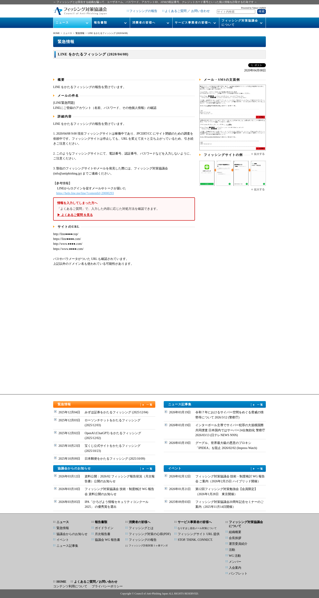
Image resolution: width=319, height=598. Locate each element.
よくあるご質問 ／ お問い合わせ (187, 11)
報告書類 (100, 22)
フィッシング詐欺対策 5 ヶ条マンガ (148, 545)
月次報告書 (102, 534)
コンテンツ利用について (70, 586)
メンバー (235, 561)
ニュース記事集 (216, 404)
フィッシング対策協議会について (240, 22)
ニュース (62, 22)
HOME (56, 33)
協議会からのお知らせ (105, 469)
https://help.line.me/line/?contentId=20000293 (85, 193)
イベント (216, 469)
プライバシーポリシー (107, 586)
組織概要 (235, 532)
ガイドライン (104, 528)
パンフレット (238, 573)
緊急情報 (80, 33)
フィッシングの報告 (143, 11)
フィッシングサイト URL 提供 (198, 534)
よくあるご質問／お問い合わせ (95, 581)
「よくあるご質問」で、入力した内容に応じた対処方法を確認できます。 (124, 209)
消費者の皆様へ (144, 22)
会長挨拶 (235, 538)
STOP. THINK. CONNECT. (195, 539)
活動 (232, 549)
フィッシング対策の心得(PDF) (150, 534)
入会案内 (235, 567)
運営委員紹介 (238, 543)
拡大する (258, 154)
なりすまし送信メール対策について (197, 528)
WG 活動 (235, 555)
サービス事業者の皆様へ (193, 22)
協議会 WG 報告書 (107, 539)
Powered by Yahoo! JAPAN (253, 8)
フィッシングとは (141, 528)
